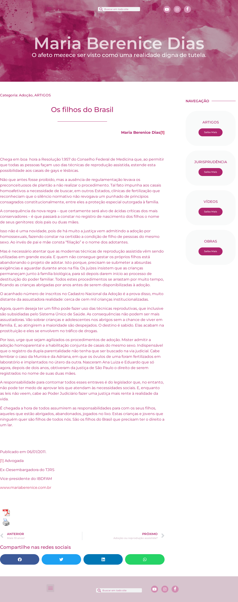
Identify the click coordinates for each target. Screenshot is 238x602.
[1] (162, 132)
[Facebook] (187, 9)
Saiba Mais (210, 132)
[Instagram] (177, 9)
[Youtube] (166, 9)
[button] (49, 8)
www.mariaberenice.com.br (25, 487)
